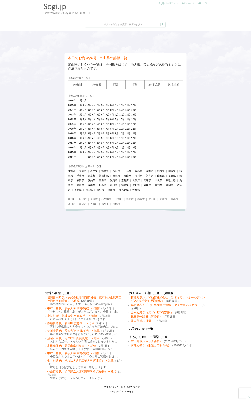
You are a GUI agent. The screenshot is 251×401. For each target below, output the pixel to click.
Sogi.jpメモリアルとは (169, 3)
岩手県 (94, 171)
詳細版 (169, 293)
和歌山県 (171, 180)
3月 (89, 105)
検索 (199, 3)
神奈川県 (104, 175)
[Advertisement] (125, 42)
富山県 (127, 175)
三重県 (102, 180)
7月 (107, 105)
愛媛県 (147, 185)
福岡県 (169, 185)
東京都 (91, 175)
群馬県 (172, 171)
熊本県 (89, 189)
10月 (121, 105)
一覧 (205, 3)
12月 (133, 105)
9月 (117, 105)
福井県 (149, 175)
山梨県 (161, 175)
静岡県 (80, 180)
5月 (98, 105)
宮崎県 (111, 189)
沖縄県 (136, 189)
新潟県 (116, 175)
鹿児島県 (124, 189)
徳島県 (125, 185)
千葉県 (80, 175)
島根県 (80, 185)
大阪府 (136, 180)
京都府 (125, 180)
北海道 (71, 171)
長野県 (172, 175)
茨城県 (149, 171)
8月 (112, 105)
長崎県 (78, 189)
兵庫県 (147, 180)
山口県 (113, 185)
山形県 (127, 171)
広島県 (102, 185)
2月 (85, 100)
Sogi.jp (130, 391)
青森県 (82, 171)
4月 (94, 105)
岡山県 (91, 185)
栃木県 (161, 171)
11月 (127, 105)
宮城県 (105, 171)
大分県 (100, 189)
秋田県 (116, 171)
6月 (103, 105)
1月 (80, 100)
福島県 (138, 171)
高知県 (158, 185)
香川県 (136, 185)
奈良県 (158, 180)
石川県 (138, 175)
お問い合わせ (188, 3)
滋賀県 (113, 180)
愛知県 (91, 180)
